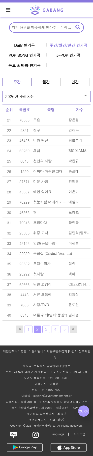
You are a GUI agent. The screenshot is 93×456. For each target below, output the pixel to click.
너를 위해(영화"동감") (50, 315)
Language (57, 434)
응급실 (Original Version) (51, 253)
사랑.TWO (41, 305)
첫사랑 (38, 274)
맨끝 (73, 329)
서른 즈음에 (42, 294)
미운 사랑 (40, 181)
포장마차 (40, 223)
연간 (75, 81)
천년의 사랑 (42, 161)
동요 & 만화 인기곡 (24, 65)
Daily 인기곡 (24, 45)
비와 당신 (40, 140)
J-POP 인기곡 (69, 55)
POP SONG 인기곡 (24, 55)
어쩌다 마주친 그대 (48, 171)
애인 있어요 (42, 192)
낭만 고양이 (42, 284)
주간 (17, 81)
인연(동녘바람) (44, 243)
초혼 (36, 120)
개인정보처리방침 (15, 351)
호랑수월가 (42, 264)
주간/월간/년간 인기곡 (69, 45)
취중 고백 (40, 233)
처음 (19, 329)
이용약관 (35, 351)
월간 (46, 81)
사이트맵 (80, 434)
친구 (36, 130)
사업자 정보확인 (80, 351)
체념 (36, 151)
